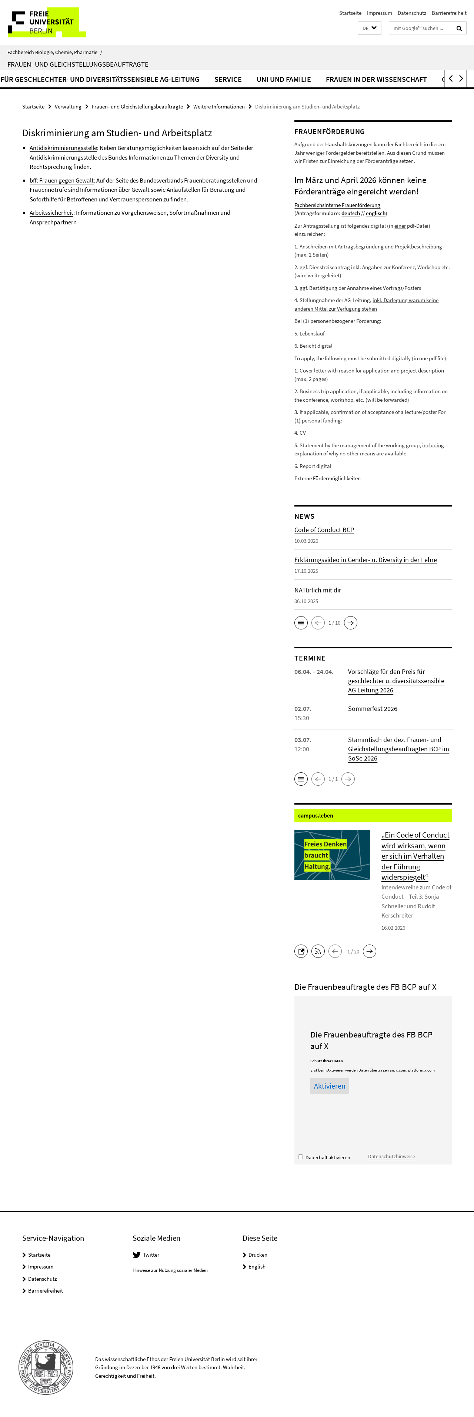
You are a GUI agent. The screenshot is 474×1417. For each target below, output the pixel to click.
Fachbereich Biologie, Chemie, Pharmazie (54, 52)
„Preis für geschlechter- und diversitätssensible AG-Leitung (202, 79)
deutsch (350, 213)
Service (342, 79)
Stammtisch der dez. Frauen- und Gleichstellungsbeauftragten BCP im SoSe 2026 (398, 748)
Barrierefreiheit (449, 12)
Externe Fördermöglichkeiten (327, 478)
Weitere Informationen (219, 106)
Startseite (350, 12)
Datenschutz (412, 12)
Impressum (379, 12)
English (257, 1266)
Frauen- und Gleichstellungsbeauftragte (77, 64)
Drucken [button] (257, 1254)
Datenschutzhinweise (391, 1156)
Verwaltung (68, 106)
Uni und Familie (398, 79)
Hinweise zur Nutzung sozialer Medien (170, 1270)
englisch (375, 213)
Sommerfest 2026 (372, 708)
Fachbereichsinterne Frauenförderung (337, 204)
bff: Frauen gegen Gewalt (62, 180)
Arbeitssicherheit (51, 212)
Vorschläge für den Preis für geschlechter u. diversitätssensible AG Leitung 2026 (396, 680)
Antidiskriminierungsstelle (63, 148)
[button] (369, 28)
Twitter (151, 1254)
